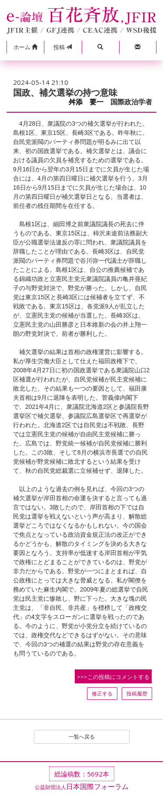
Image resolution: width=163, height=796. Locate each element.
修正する (102, 693)
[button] (25, 47)
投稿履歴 (136, 693)
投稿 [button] (62, 47)
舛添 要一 (86, 102)
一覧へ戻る (82, 736)
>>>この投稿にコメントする (113, 677)
